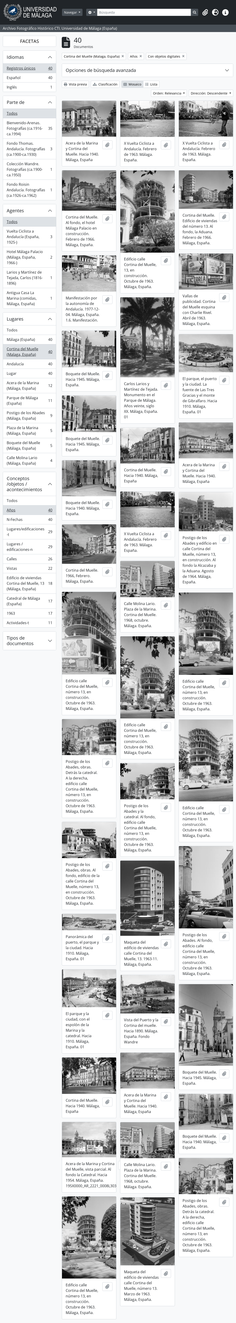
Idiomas (15, 57)
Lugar (29, 374)
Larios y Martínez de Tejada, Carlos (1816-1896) (29, 278)
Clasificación (105, 84)
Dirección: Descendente (209, 93)
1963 (29, 614)
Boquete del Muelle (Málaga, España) (29, 445)
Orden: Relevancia (167, 93)
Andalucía (29, 365)
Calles (29, 560)
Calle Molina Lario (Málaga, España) (29, 460)
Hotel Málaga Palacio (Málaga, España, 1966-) (29, 257)
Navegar (71, 12)
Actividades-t (29, 623)
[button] (205, 12)
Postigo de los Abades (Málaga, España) (29, 415)
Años (29, 511)
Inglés (29, 88)
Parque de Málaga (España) (29, 400)
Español (29, 79)
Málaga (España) (29, 340)
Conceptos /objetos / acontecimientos (24, 484)
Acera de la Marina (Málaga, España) (29, 385)
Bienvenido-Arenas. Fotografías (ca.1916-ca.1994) (29, 128)
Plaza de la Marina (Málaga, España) (29, 430)
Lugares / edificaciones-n (29, 546)
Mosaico (132, 84)
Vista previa (75, 84)
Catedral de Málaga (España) (29, 601)
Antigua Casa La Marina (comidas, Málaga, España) (29, 298)
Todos (12, 113)
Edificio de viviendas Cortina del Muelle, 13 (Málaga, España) (29, 583)
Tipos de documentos (20, 641)
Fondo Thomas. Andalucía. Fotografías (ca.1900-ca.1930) (29, 149)
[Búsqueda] (144, 12)
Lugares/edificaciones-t (29, 531)
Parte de (15, 102)
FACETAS (29, 41)
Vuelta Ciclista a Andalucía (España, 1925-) (29, 237)
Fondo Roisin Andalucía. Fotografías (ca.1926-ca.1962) (29, 190)
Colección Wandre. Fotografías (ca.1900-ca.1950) (29, 169)
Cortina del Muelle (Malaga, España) (29, 351)
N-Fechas (29, 520)
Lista (151, 84)
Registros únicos (29, 69)
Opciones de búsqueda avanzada (101, 70)
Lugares (15, 319)
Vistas (29, 569)
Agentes (15, 210)
